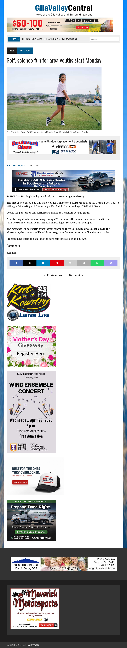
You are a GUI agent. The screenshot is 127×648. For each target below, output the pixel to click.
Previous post (53, 275)
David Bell (23, 166)
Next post (76, 275)
